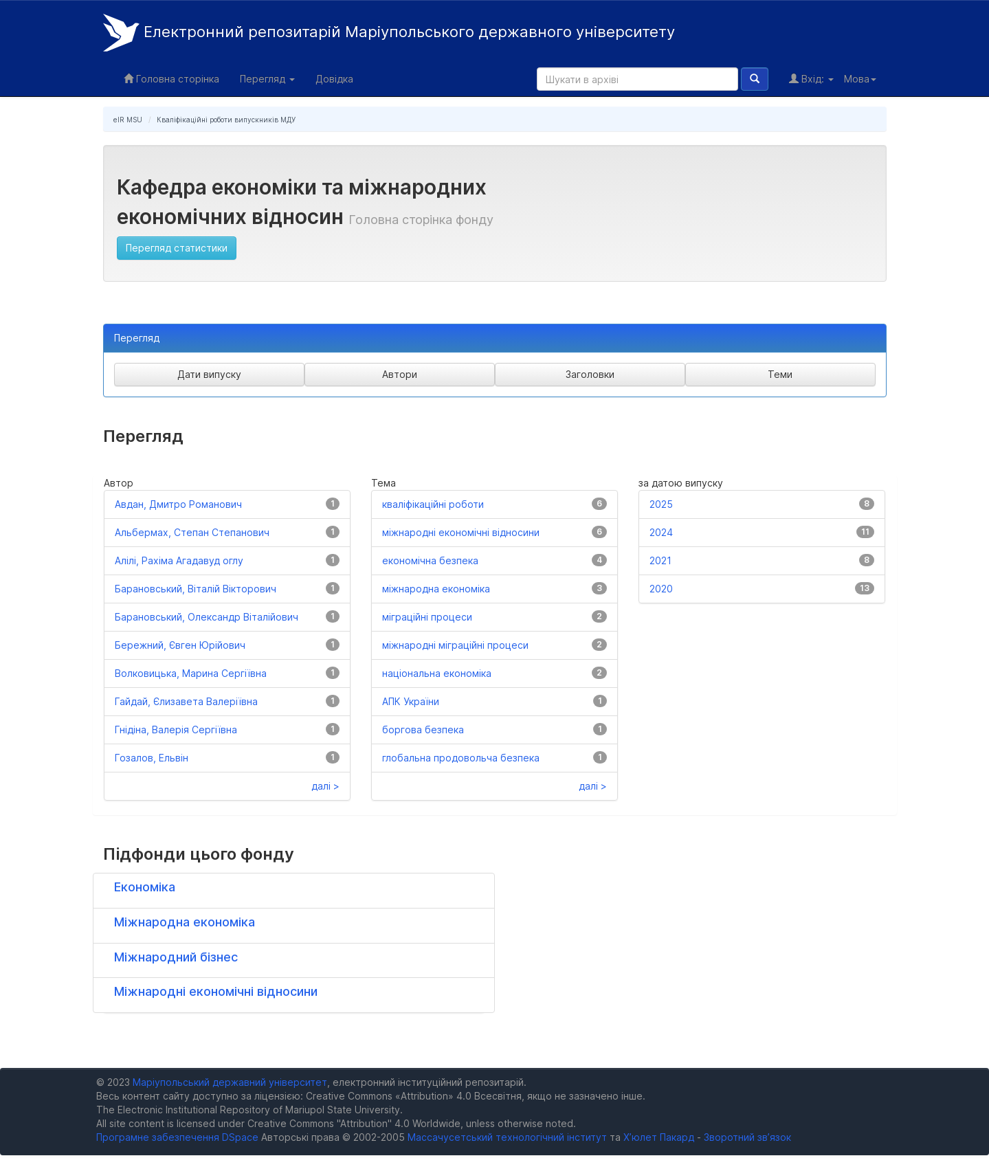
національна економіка (436, 673)
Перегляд (267, 79)
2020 (661, 588)
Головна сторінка (171, 79)
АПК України (410, 701)
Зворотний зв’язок (747, 1137)
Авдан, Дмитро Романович (178, 504)
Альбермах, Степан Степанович (192, 532)
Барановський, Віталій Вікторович (195, 588)
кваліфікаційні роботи (433, 504)
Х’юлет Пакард (658, 1137)
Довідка (334, 79)
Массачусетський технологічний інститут (507, 1137)
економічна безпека (430, 560)
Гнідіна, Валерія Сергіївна (176, 729)
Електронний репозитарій (389, 33)
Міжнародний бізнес (176, 957)
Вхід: (811, 79)
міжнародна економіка (436, 588)
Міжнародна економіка (184, 922)
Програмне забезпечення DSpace (177, 1137)
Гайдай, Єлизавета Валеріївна (186, 701)
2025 (661, 504)
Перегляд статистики (176, 248)
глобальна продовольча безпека (461, 758)
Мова (860, 79)
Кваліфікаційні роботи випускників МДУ (226, 119)
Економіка (144, 887)
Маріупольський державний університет (230, 1082)
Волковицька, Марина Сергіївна (191, 673)
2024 (661, 532)
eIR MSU (127, 119)
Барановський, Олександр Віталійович (206, 617)
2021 (660, 560)
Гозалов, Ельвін (151, 758)
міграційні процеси (427, 617)
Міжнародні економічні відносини (216, 991)
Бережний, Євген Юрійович (180, 645)
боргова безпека (423, 729)
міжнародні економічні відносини (461, 532)
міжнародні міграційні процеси (455, 645)
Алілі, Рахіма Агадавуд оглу (179, 560)
